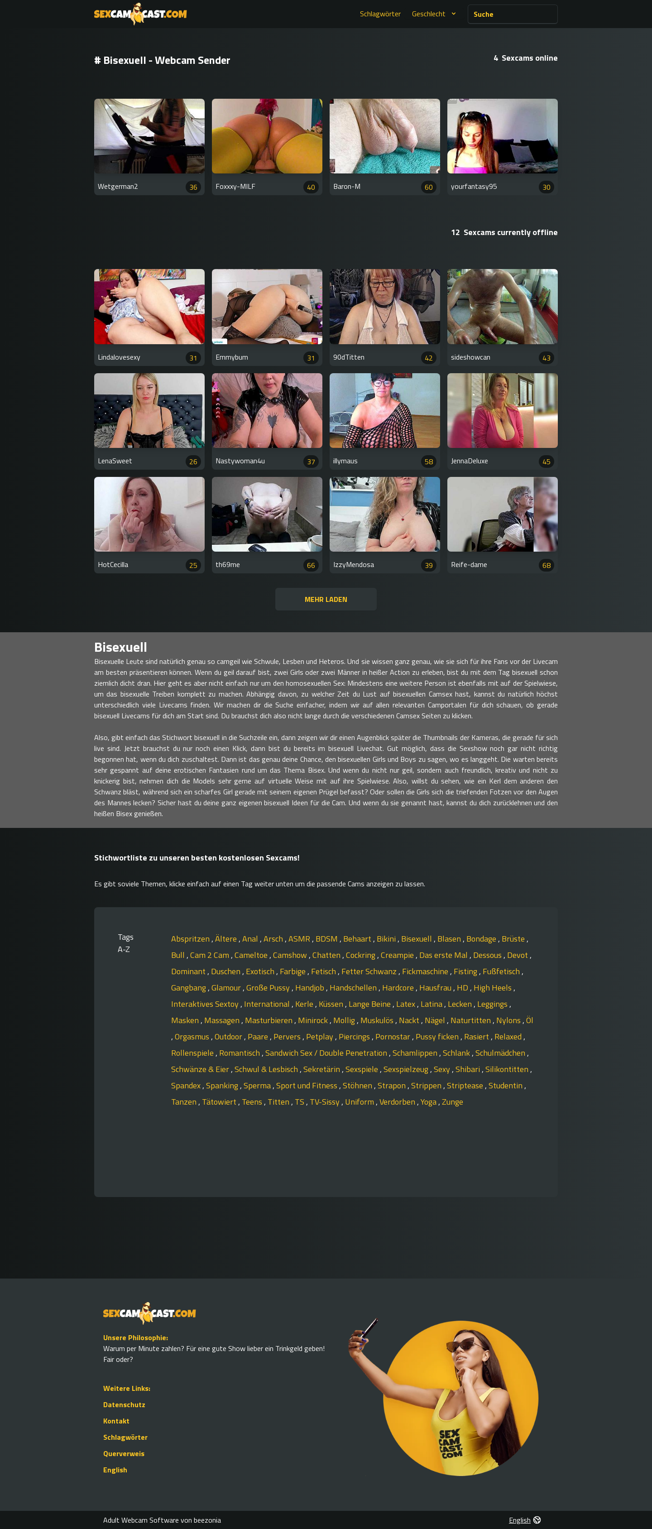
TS (300, 1102)
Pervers (287, 1036)
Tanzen (184, 1102)
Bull (179, 955)
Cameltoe (252, 955)
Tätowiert (220, 1102)
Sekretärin (322, 1069)
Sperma (258, 1085)
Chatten (327, 955)
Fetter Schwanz (369, 971)
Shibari (468, 1069)
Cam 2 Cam (210, 955)
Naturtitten (472, 1020)
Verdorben (398, 1102)
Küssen (332, 1004)
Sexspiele (362, 1069)
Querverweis (123, 1453)
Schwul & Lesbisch (267, 1069)
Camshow (291, 955)
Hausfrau (436, 987)
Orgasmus (193, 1036)
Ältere (227, 939)
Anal (251, 939)
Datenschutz (124, 1404)
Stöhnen (358, 1085)
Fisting (466, 971)
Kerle (305, 1004)
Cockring (361, 955)
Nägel (436, 1020)
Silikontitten (507, 1069)
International (268, 1004)
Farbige (293, 971)
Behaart (358, 939)
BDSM (328, 939)
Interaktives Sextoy (205, 1004)
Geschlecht (435, 13)
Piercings (355, 1036)
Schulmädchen (501, 1053)
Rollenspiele (193, 1053)
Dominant (189, 971)
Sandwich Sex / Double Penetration (327, 1053)
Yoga (429, 1102)
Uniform (360, 1102)
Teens (253, 1102)
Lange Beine (371, 1004)
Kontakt (116, 1420)
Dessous (488, 955)
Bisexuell (417, 939)
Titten (279, 1102)
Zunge (452, 1102)
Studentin (506, 1085)
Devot (518, 955)
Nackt (410, 1020)
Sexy (443, 1069)
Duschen (226, 971)
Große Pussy (269, 987)
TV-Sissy (325, 1102)
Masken (186, 1020)
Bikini (387, 939)
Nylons (509, 1020)
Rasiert (477, 1036)
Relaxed (508, 1036)
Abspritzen (191, 939)
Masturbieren (269, 1020)
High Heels (493, 987)
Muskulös (377, 1020)
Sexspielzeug (407, 1069)
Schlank (457, 1053)
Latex (406, 1004)
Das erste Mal (444, 955)
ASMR (300, 939)
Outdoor (229, 1036)
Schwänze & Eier (201, 1069)
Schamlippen (416, 1053)
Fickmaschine (426, 971)
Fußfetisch (502, 971)
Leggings (493, 1004)
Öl (529, 1020)
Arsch (274, 939)
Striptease (466, 1085)
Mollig (345, 1020)
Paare (259, 1036)
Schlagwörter (380, 13)
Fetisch (324, 971)
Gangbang (189, 987)
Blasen (450, 939)
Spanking (223, 1085)
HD (463, 987)
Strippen (427, 1085)
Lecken (461, 1004)
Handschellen (354, 987)
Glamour (227, 987)
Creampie (398, 955)
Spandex (186, 1085)
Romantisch (240, 1053)
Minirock (314, 1020)
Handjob (310, 987)
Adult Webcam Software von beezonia (162, 1520)
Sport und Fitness (307, 1085)
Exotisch (261, 971)
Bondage (482, 939)
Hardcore (399, 987)
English (115, 1469)
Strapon (393, 1085)
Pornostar (393, 1036)
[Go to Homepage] (140, 14)
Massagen (222, 1020)
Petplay (320, 1036)
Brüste (514, 939)
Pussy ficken (438, 1036)
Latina (432, 1004)
